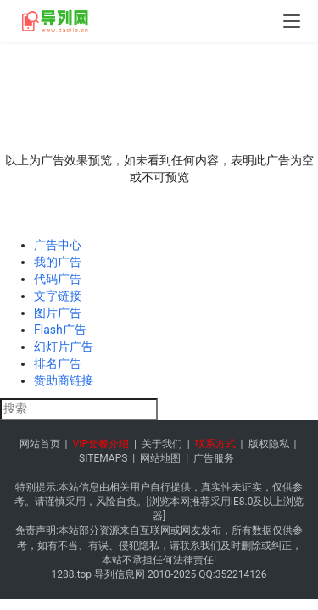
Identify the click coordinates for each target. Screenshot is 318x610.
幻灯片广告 (63, 346)
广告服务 (213, 458)
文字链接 (57, 295)
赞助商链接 (63, 380)
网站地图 (160, 458)
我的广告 (57, 262)
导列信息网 (119, 574)
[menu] (292, 21)
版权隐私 (268, 444)
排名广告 (57, 363)
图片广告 (57, 312)
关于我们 (162, 444)
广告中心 (57, 245)
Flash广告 (60, 329)
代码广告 (57, 279)
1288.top (72, 574)
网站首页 (40, 444)
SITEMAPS (103, 458)
